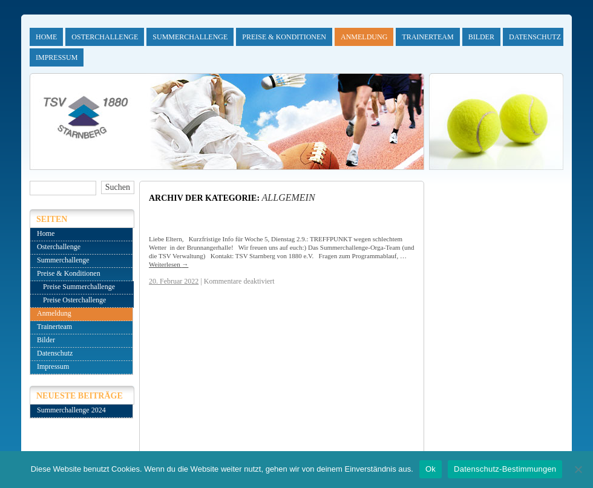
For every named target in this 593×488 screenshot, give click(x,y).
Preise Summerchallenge (79, 286)
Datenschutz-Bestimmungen (505, 468)
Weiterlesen (168, 264)
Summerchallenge (190, 37)
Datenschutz (535, 37)
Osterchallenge (104, 37)
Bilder (481, 37)
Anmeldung (364, 37)
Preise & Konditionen (284, 37)
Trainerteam (427, 37)
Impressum (56, 57)
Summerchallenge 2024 (71, 410)
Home (46, 37)
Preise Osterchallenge (74, 300)
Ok (430, 468)
